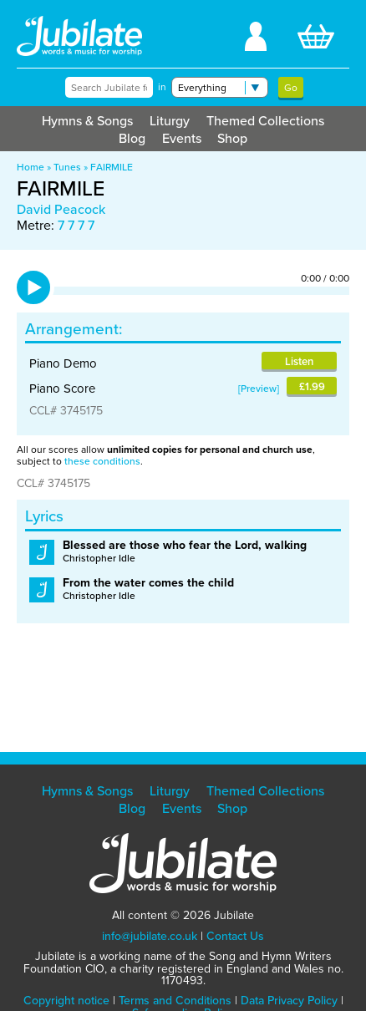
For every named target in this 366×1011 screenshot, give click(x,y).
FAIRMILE (111, 167)
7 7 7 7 (76, 225)
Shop (232, 138)
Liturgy (170, 120)
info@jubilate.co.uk (149, 936)
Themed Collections (265, 120)
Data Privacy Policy (289, 1000)
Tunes (67, 167)
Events (181, 138)
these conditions (102, 461)
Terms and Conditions (175, 1000)
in (162, 86)
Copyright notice (66, 1000)
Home (30, 167)
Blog (132, 138)
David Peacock (61, 209)
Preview (259, 388)
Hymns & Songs (87, 120)
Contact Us (235, 936)
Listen (299, 361)
